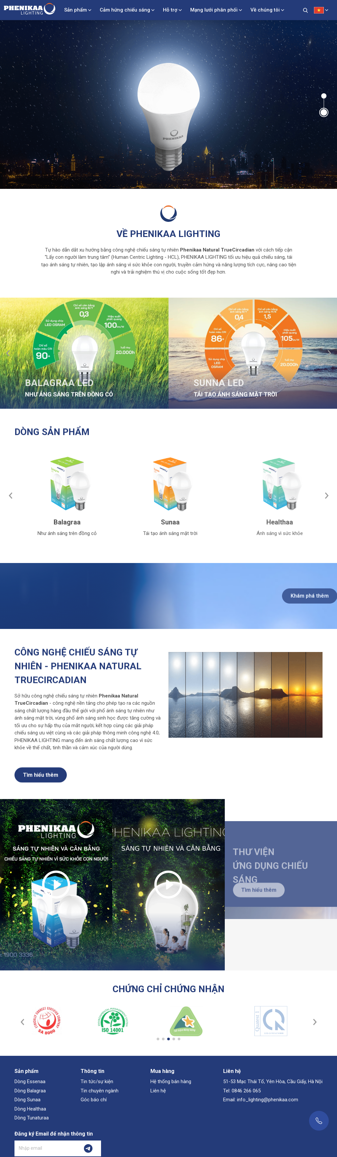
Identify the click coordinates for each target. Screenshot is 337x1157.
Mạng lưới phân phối (214, 10)
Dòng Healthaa (30, 1109)
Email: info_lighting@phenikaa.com (260, 1100)
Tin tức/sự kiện (97, 1081)
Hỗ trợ (170, 10)
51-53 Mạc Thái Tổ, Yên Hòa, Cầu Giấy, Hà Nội (273, 1081)
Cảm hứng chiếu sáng (125, 10)
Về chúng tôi (265, 10)
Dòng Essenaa (29, 1081)
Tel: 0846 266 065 (242, 1091)
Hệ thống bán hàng (170, 1081)
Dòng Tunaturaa (31, 1118)
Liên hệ (158, 1091)
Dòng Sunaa (27, 1100)
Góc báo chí (94, 1100)
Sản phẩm (75, 10)
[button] (323, 96)
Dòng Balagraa (30, 1091)
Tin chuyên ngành (99, 1091)
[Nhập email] (45, 1148)
